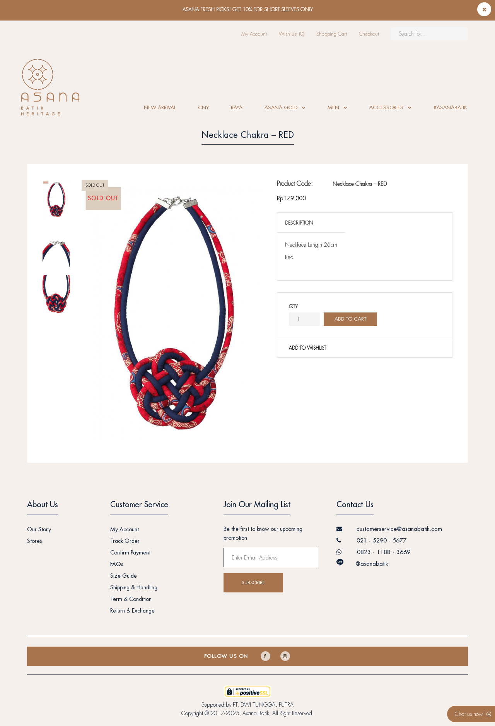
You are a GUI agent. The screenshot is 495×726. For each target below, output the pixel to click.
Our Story (39, 529)
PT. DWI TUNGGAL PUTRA (263, 704)
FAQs (116, 564)
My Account (254, 33)
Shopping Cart (331, 33)
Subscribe (253, 582)
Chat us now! (473, 714)
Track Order (125, 541)
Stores (34, 541)
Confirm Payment (130, 552)
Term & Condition (131, 599)
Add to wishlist (307, 348)
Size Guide (123, 575)
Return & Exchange (132, 610)
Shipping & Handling (133, 587)
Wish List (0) (291, 33)
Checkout (369, 33)
